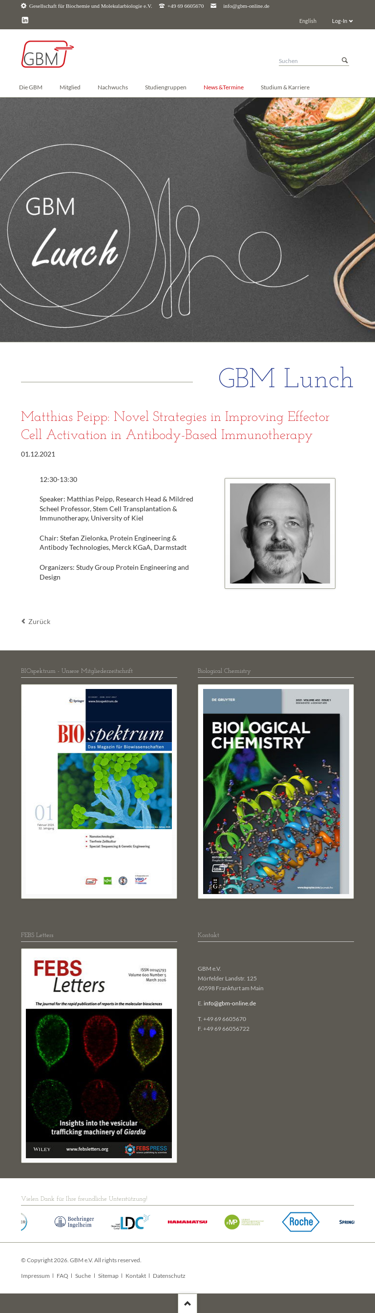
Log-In (339, 21)
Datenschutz (169, 1275)
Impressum (35, 1275)
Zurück (39, 621)
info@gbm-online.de (246, 6)
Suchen (344, 61)
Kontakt (135, 1275)
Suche (83, 1275)
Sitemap (108, 1275)
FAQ (62, 1275)
